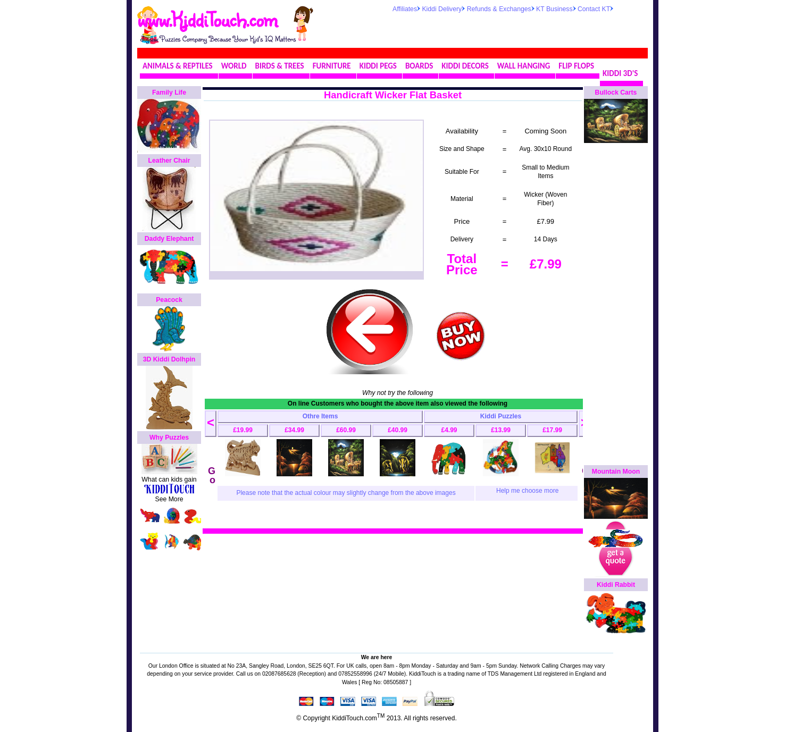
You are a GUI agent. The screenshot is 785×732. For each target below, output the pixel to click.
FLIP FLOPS (576, 66)
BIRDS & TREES (279, 66)
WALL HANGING (523, 66)
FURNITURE (332, 66)
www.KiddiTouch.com (207, 19)
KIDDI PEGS (378, 66)
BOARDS (419, 66)
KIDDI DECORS (464, 66)
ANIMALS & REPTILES (178, 66)
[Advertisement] (516, 29)
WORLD (234, 66)
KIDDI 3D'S (620, 73)
